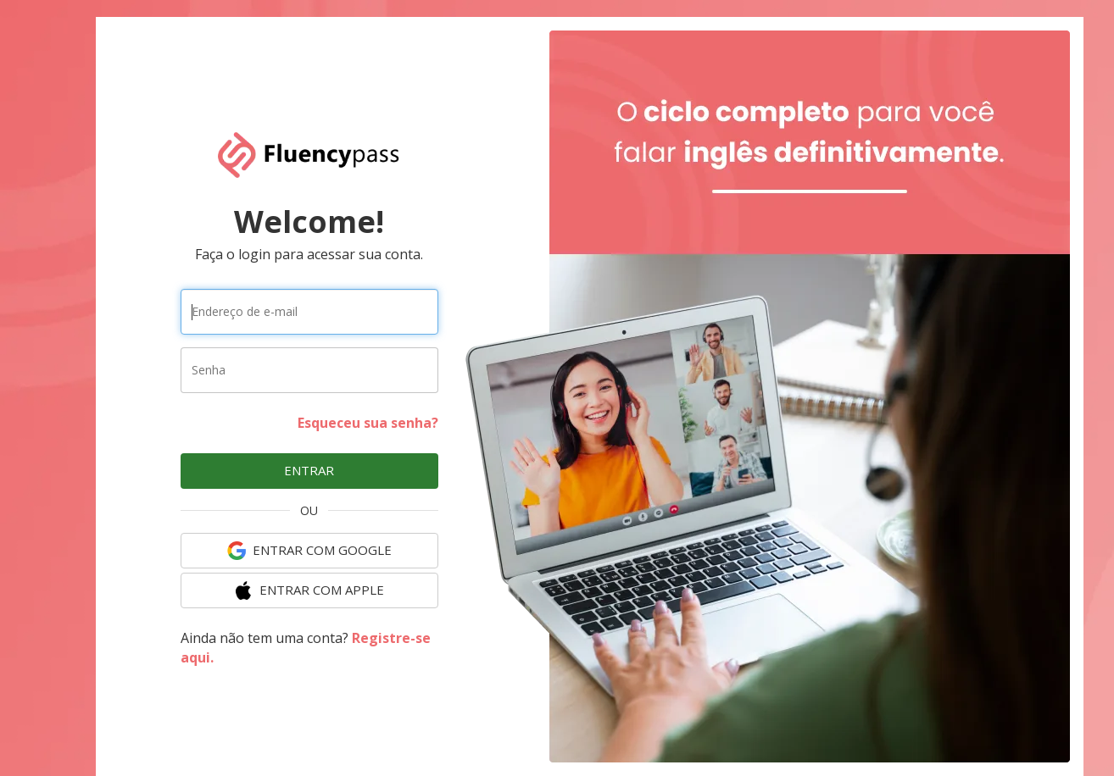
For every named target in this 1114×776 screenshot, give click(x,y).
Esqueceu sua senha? (368, 422)
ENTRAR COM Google (309, 550)
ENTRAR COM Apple (309, 590)
